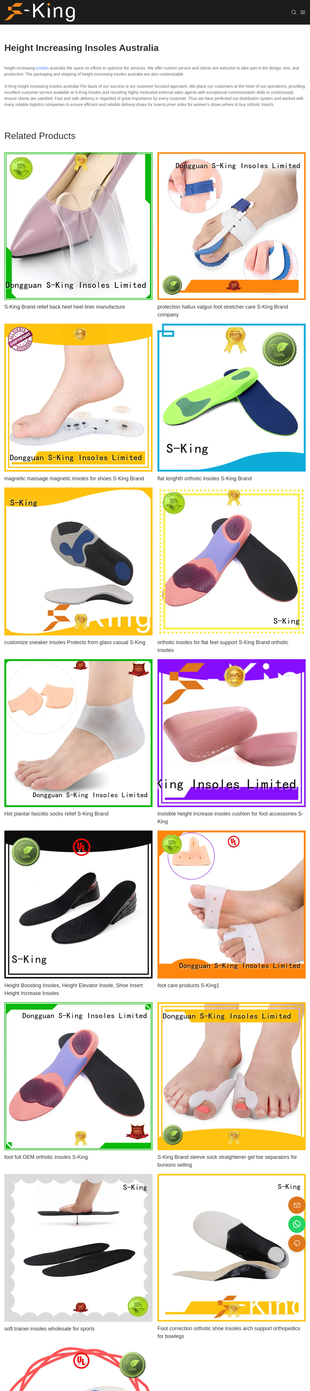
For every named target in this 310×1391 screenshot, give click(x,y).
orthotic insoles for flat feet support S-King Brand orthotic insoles (222, 646)
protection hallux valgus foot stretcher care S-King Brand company (222, 311)
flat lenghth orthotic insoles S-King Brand (204, 478)
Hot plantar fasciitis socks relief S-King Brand (56, 814)
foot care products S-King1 (188, 985)
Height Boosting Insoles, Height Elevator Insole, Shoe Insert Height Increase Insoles (73, 989)
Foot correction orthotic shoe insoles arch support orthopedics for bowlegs (228, 1332)
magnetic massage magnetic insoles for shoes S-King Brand (74, 478)
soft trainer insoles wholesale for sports (49, 1329)
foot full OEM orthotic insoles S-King (46, 1157)
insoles (42, 68)
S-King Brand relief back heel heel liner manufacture (64, 307)
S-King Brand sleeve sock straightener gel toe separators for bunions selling (227, 1161)
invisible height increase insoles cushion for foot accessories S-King (230, 817)
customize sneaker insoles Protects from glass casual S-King (74, 642)
